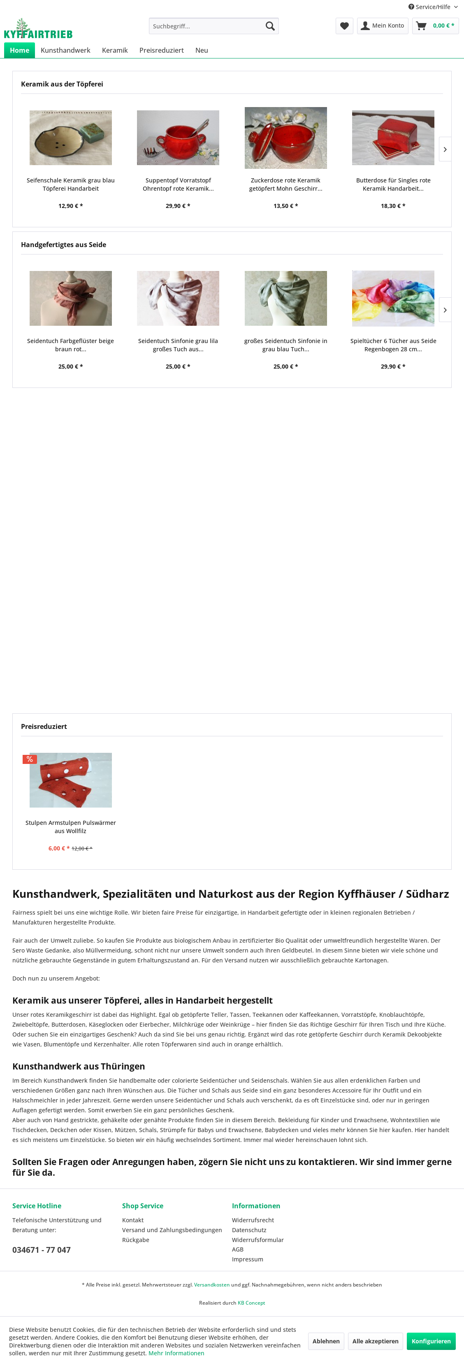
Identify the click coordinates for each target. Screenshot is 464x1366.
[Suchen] (270, 26)
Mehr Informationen (176, 1353)
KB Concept (251, 1302)
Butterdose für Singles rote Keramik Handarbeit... (393, 184)
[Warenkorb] (435, 26)
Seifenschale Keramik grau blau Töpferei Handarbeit (71, 184)
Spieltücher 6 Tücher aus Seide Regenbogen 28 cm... (393, 345)
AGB (238, 1249)
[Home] (19, 50)
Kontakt (133, 1220)
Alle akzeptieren (376, 1341)
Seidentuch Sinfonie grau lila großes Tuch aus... (178, 345)
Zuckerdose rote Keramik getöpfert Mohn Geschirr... (285, 184)
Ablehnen (326, 1341)
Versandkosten (212, 1284)
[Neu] (202, 50)
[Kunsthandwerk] (65, 50)
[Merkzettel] (344, 26)
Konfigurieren (431, 1341)
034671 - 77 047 (41, 1250)
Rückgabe (135, 1240)
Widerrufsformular (258, 1240)
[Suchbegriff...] (214, 26)
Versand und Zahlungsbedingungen (172, 1230)
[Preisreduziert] (162, 50)
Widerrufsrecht (253, 1220)
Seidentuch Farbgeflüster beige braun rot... (70, 345)
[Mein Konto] (382, 26)
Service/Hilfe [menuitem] (430, 7)
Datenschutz (249, 1230)
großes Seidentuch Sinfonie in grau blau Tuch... (285, 345)
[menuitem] (214, 26)
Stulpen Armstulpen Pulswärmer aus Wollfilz (71, 827)
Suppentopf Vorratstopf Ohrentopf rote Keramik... (178, 184)
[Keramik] (115, 50)
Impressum (247, 1259)
